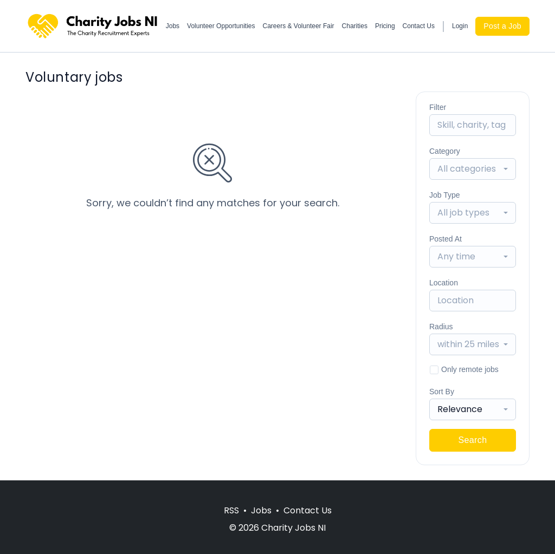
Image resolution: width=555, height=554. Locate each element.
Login (460, 26)
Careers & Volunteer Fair (298, 26)
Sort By (441, 391)
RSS (231, 510)
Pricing (385, 26)
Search (472, 440)
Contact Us (419, 26)
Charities (354, 26)
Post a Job (502, 26)
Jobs (172, 26)
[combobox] (472, 169)
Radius (441, 326)
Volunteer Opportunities (221, 26)
